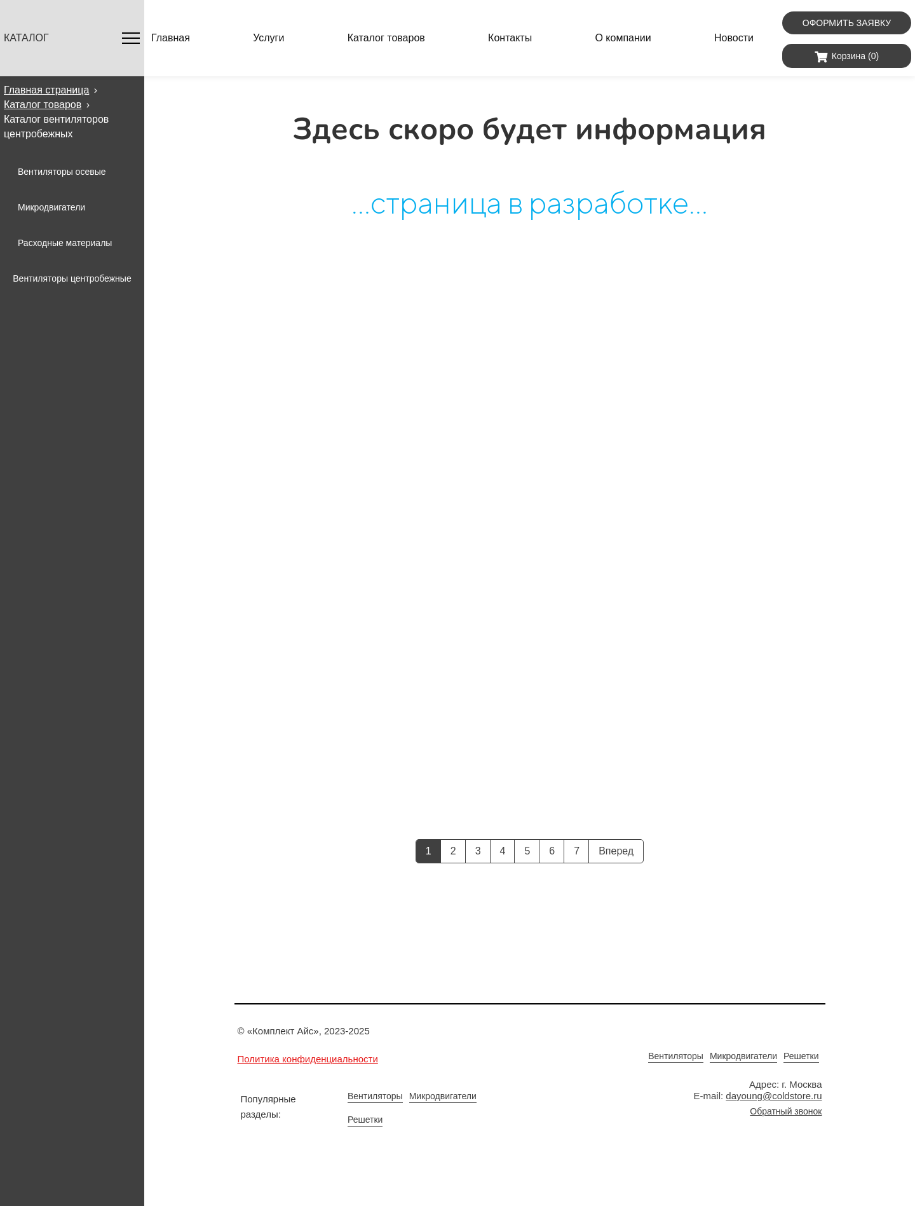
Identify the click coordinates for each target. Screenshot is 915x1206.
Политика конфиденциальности (308, 1058)
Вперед (616, 851)
